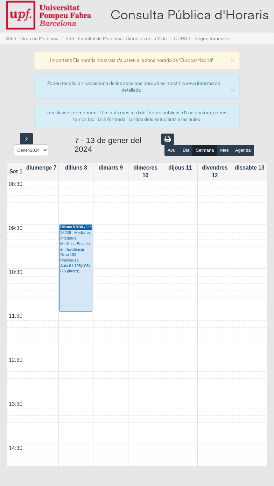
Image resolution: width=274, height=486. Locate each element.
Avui (172, 150)
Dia (186, 150)
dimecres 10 (145, 171)
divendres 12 (215, 171)
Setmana (205, 150)
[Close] (232, 60)
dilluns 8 (76, 168)
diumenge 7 (41, 168)
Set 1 (15, 171)
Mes (224, 150)
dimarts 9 (111, 168)
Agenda (243, 150)
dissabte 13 (250, 168)
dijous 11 (180, 168)
